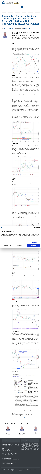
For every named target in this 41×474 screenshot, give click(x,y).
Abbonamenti (24, 469)
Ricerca (35, 469)
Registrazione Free (30, 469)
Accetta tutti (33, 245)
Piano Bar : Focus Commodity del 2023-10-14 (22, 433)
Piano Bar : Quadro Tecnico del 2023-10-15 (8, 433)
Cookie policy (12, 470)
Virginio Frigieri (27, 28)
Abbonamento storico (8, 28)
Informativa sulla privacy (6, 470)
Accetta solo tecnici (7, 245)
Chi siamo (20, 469)
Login (36, 2)
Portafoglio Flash (35, 432)
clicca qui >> (27, 415)
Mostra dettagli (35, 242)
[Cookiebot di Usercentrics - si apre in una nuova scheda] (35, 227)
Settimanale (20, 470)
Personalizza (20, 245)
